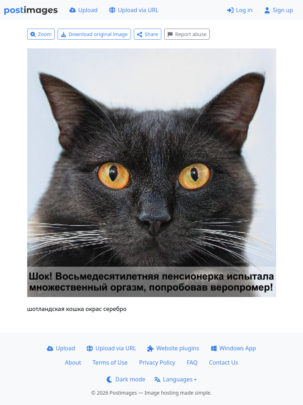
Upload (83, 10)
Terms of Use (110, 362)
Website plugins (173, 348)
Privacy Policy (157, 362)
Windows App (233, 348)
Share (147, 34)
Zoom (41, 34)
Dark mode (126, 379)
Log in (240, 10)
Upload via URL (133, 10)
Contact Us (223, 362)
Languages (173, 379)
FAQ (192, 362)
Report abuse (186, 34)
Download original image (94, 34)
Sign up (278, 10)
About (73, 362)
